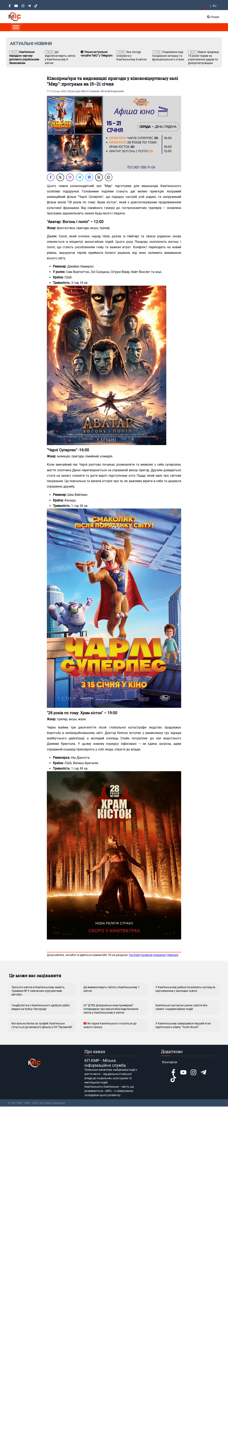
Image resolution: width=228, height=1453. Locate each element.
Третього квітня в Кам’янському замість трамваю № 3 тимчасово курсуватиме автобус (38, 991)
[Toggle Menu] (16, 27)
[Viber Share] (70, 177)
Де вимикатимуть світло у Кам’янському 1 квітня (111, 989)
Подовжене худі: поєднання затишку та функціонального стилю (168, 55)
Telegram (172, 955)
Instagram (159, 955)
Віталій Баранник (112, 91)
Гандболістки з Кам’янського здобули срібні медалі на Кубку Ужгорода (40, 1007)
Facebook (146, 955)
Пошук (213, 17)
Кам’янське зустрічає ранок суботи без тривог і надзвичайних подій (181, 1007)
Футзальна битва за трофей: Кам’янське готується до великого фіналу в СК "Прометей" (41, 1025)
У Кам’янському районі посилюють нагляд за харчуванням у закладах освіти (185, 989)
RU (214, 5)
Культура (74, 91)
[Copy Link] (108, 177)
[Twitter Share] (60, 177)
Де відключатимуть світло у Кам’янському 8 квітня (60, 57)
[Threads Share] (99, 177)
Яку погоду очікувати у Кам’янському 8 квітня (131, 55)
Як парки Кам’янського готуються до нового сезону (110, 1025)
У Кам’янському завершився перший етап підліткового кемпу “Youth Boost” (183, 1025)
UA (205, 5)
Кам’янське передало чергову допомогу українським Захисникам (24, 57)
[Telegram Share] (79, 177)
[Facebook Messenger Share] (89, 177)
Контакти (169, 1062)
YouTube (134, 955)
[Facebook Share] (50, 177)
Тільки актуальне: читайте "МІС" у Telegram (96, 53)
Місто (85, 91)
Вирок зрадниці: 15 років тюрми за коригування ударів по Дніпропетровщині (203, 57)
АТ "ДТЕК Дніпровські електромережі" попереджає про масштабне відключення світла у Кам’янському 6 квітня (110, 1009)
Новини (94, 91)
